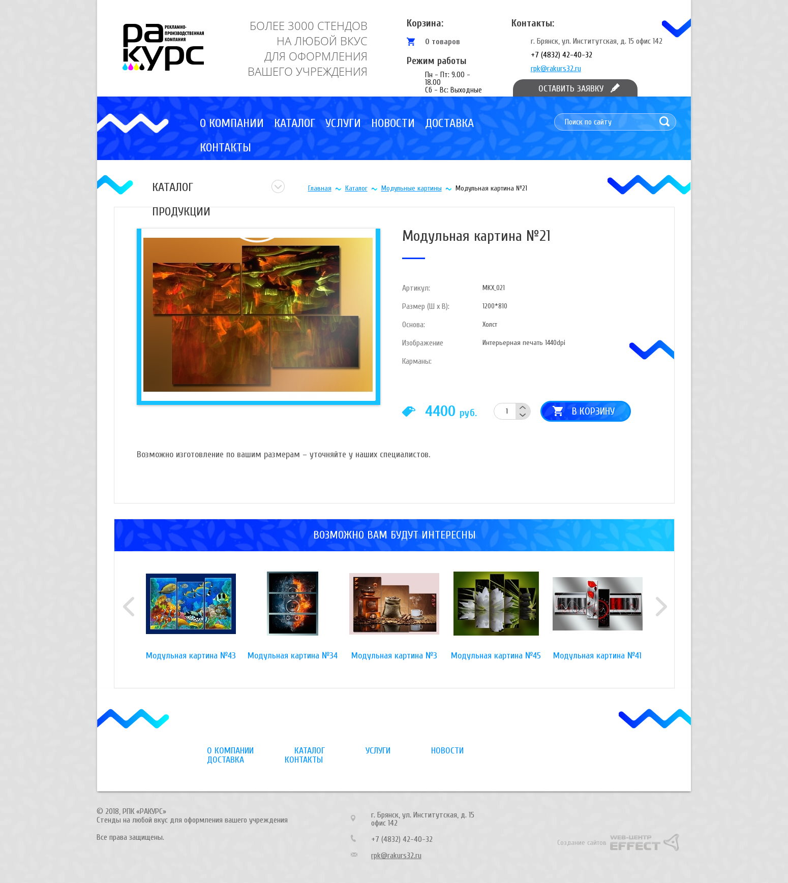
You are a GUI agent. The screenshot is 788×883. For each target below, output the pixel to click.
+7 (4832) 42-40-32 (561, 54)
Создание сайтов (582, 842)
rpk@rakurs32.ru (556, 68)
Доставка (449, 123)
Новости (393, 123)
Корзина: (425, 23)
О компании (232, 123)
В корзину (593, 411)
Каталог (294, 123)
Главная (319, 188)
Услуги (343, 123)
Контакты (225, 147)
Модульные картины (411, 188)
